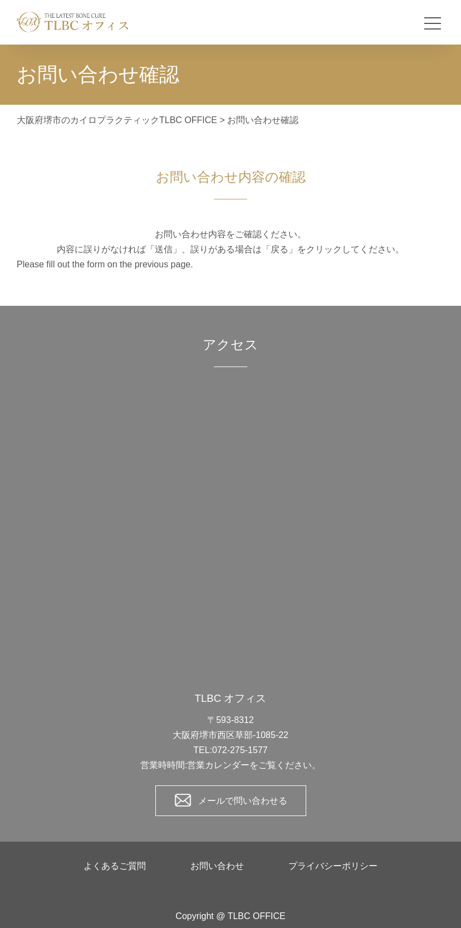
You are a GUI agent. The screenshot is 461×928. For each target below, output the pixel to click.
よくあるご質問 (115, 866)
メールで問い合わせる (242, 800)
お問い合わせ (217, 866)
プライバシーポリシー (332, 866)
